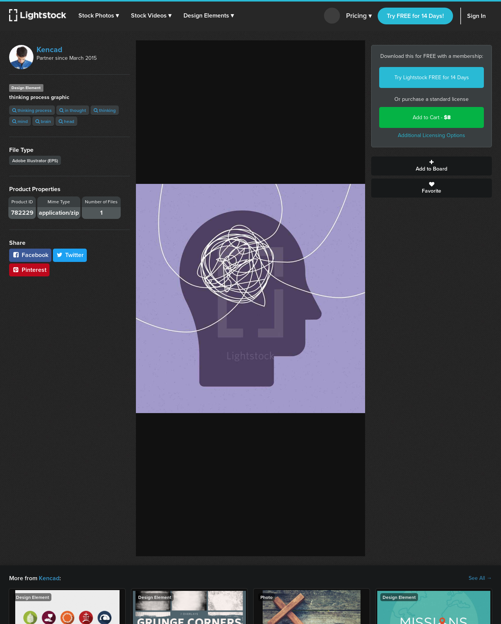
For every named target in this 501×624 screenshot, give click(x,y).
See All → (480, 578)
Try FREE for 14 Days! (415, 15)
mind (20, 121)
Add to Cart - (432, 117)
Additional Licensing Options (431, 135)
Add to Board (431, 166)
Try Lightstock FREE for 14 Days (431, 77)
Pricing (359, 16)
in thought (72, 110)
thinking (105, 110)
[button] (98, 16)
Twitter (70, 255)
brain (43, 121)
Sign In (476, 15)
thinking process (32, 110)
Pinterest (29, 269)
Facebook (30, 255)
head (66, 121)
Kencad (49, 49)
